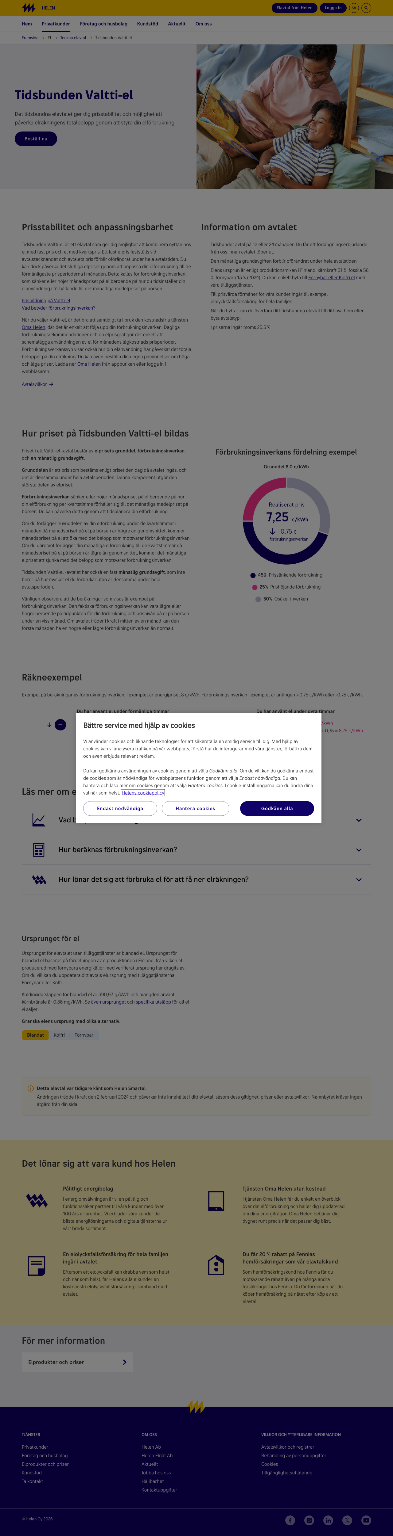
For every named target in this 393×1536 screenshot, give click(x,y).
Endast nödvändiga (120, 808)
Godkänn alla (277, 808)
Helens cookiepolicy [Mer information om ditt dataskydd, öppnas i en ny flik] (143, 792)
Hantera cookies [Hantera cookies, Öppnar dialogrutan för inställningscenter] (195, 808)
